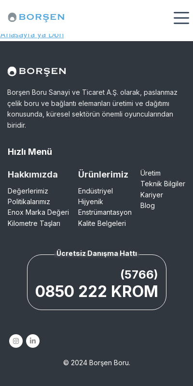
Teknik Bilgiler (162, 183)
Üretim (150, 173)
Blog (147, 205)
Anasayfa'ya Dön (32, 34)
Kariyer (151, 195)
